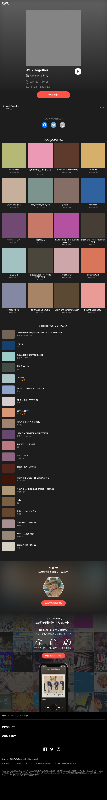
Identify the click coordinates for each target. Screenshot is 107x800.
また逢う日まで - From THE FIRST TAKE (40, 276)
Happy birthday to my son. (40, 205)
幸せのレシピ (66, 275)
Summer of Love (13, 240)
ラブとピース (66, 205)
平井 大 (44, 76)
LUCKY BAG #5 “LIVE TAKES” (67, 310)
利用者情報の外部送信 (44, 763)
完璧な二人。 (40, 240)
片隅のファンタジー (14, 310)
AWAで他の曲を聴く (53, 603)
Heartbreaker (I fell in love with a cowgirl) (66, 241)
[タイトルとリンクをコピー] (62, 125)
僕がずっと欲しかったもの (40, 310)
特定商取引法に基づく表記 (68, 763)
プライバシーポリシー (22, 763)
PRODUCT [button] (8, 727)
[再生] (78, 71)
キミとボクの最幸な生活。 (93, 310)
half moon (93, 205)
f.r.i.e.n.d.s (93, 170)
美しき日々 (14, 275)
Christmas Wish (93, 275)
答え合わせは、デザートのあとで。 (40, 171)
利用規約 (5, 763)
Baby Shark (14, 170)
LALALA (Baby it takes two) (67, 170)
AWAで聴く (53, 95)
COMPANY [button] (9, 736)
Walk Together (25, 716)
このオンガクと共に (14, 205)
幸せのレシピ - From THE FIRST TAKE (93, 241)
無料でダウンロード (53, 656)
